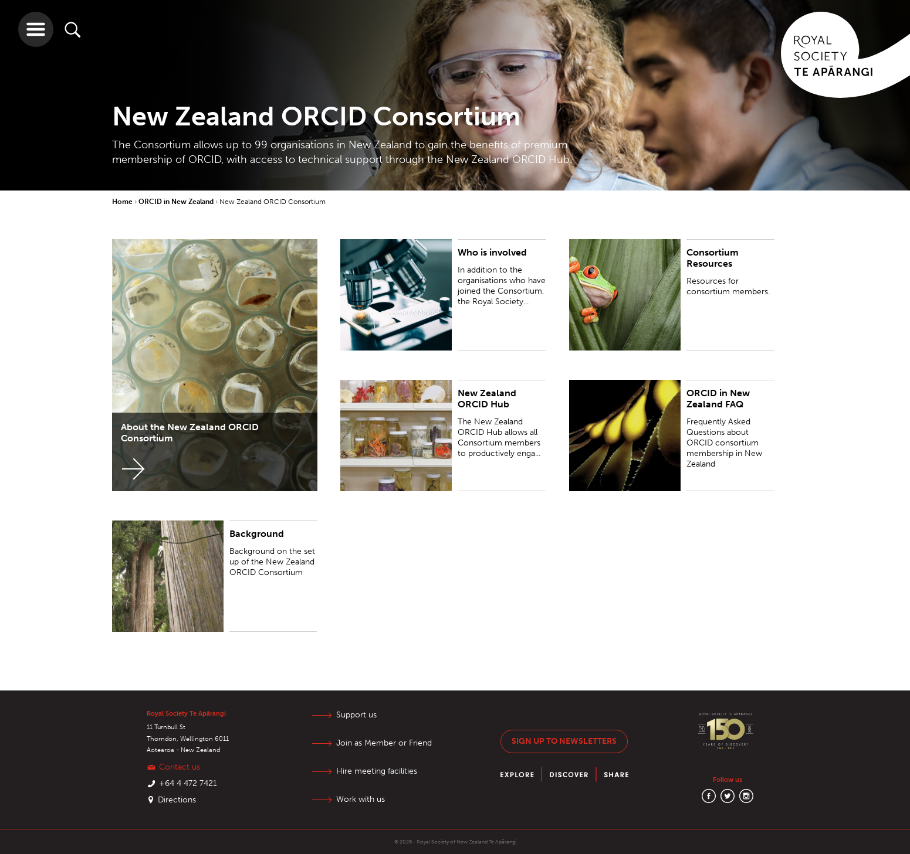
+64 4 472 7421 (188, 783)
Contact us (179, 767)
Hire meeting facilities (376, 771)
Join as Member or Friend (384, 743)
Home (123, 202)
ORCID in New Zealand (176, 202)
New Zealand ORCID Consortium (272, 202)
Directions (177, 800)
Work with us (360, 799)
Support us (356, 715)
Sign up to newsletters (564, 741)
